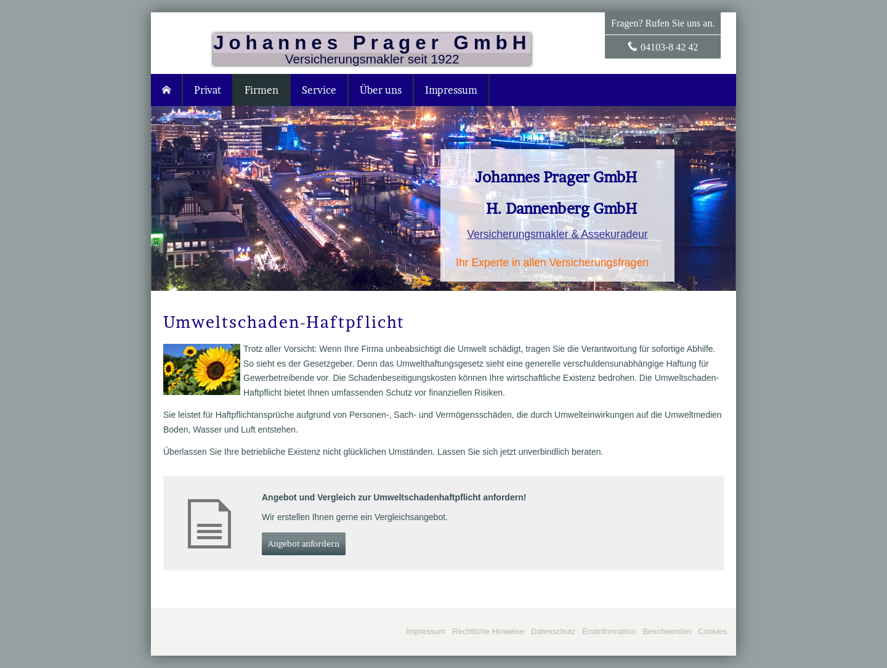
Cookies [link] (712, 631)
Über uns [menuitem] (381, 90)
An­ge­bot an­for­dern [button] (303, 543)
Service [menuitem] (319, 90)
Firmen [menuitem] (261, 90)
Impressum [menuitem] (451, 90)
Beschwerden (666, 631)
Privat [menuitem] (207, 90)
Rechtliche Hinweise (488, 631)
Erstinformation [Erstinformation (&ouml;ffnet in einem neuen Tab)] (609, 631)
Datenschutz (553, 631)
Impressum (425, 631)
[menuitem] (167, 90)
